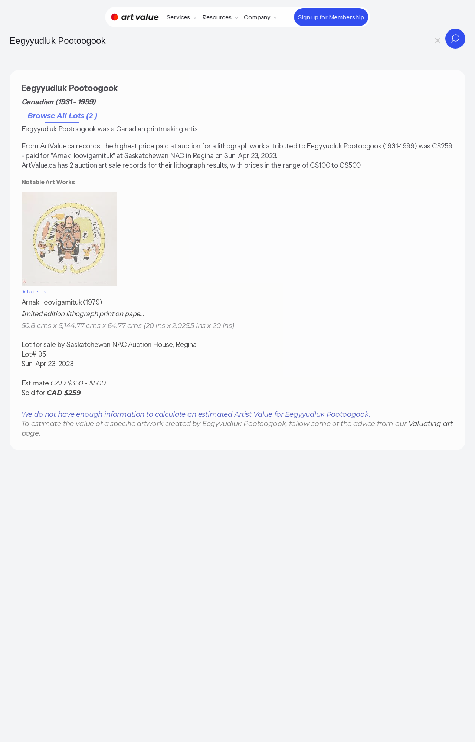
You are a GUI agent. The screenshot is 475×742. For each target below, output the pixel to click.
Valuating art (431, 422)
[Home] (134, 17)
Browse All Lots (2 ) (62, 115)
